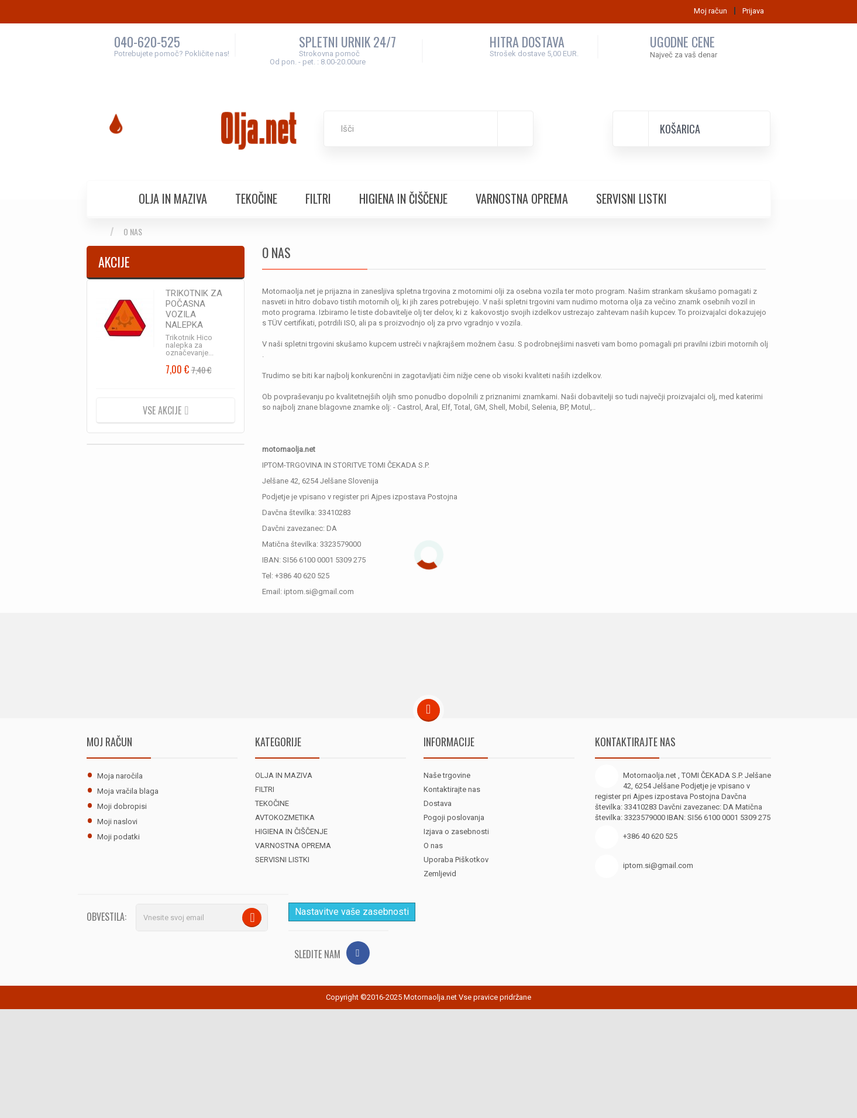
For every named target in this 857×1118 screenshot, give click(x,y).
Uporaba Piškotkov (456, 859)
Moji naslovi (117, 821)
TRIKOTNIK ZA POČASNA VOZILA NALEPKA (194, 309)
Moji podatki (118, 836)
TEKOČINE (256, 198)
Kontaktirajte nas (452, 789)
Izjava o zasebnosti (456, 831)
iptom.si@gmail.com (658, 865)
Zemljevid (440, 873)
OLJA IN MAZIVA (173, 198)
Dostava (438, 803)
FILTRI (318, 198)
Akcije (114, 261)
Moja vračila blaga (128, 791)
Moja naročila (120, 775)
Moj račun (109, 741)
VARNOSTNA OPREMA (522, 198)
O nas (433, 845)
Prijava (753, 11)
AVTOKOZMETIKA (285, 817)
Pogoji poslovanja (454, 817)
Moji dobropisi (122, 806)
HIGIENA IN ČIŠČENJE (403, 198)
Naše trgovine (447, 775)
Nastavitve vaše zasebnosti (352, 911)
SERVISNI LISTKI (631, 198)
